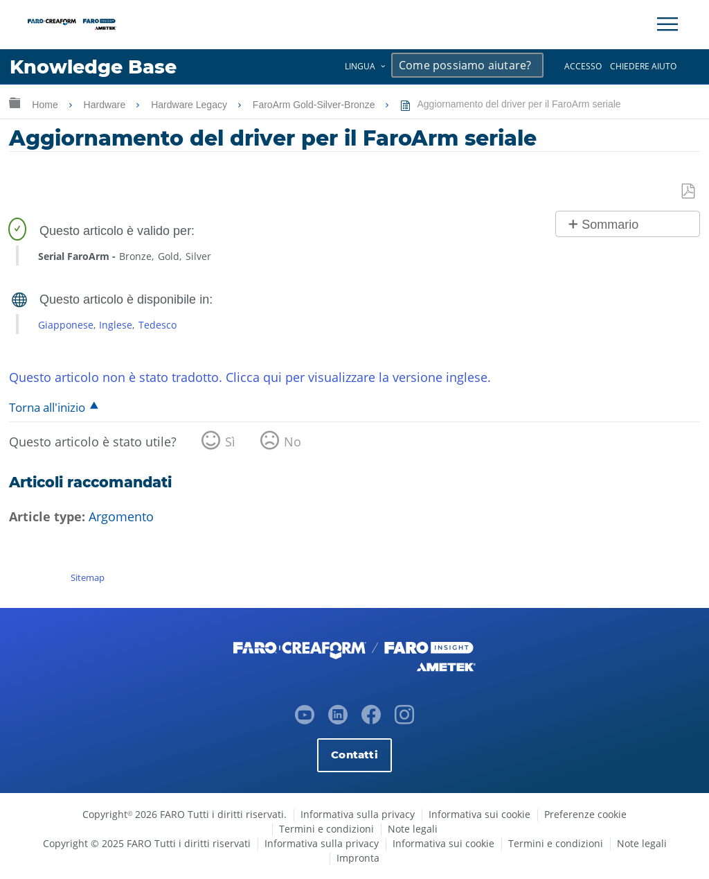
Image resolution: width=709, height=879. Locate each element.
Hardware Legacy (190, 104)
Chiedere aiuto (643, 66)
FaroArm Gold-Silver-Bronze (315, 104)
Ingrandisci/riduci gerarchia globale (14, 102)
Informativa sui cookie (479, 814)
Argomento (121, 516)
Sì (230, 441)
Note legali (413, 828)
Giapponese (65, 324)
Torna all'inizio (47, 407)
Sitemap (88, 577)
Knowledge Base (93, 66)
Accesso (583, 66)
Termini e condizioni (326, 828)
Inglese (115, 324)
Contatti (354, 754)
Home (46, 104)
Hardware (106, 104)
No (292, 441)
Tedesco (157, 324)
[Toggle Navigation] (667, 24)
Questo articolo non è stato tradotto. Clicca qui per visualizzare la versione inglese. (250, 377)
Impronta (357, 857)
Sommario (610, 225)
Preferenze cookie (585, 814)
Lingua (360, 66)
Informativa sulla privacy (357, 814)
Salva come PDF (689, 191)
